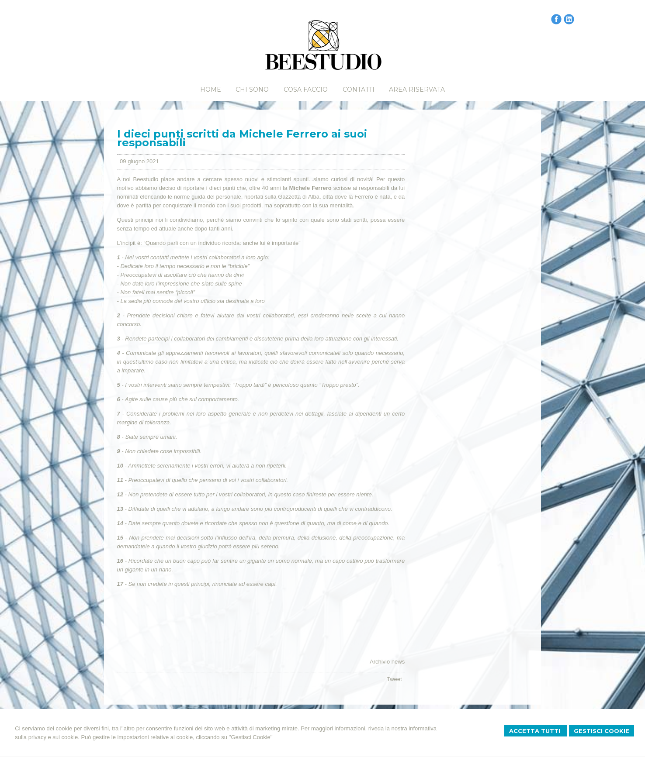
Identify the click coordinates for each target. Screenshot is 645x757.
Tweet (394, 679)
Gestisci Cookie (601, 730)
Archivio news (387, 661)
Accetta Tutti (535, 730)
